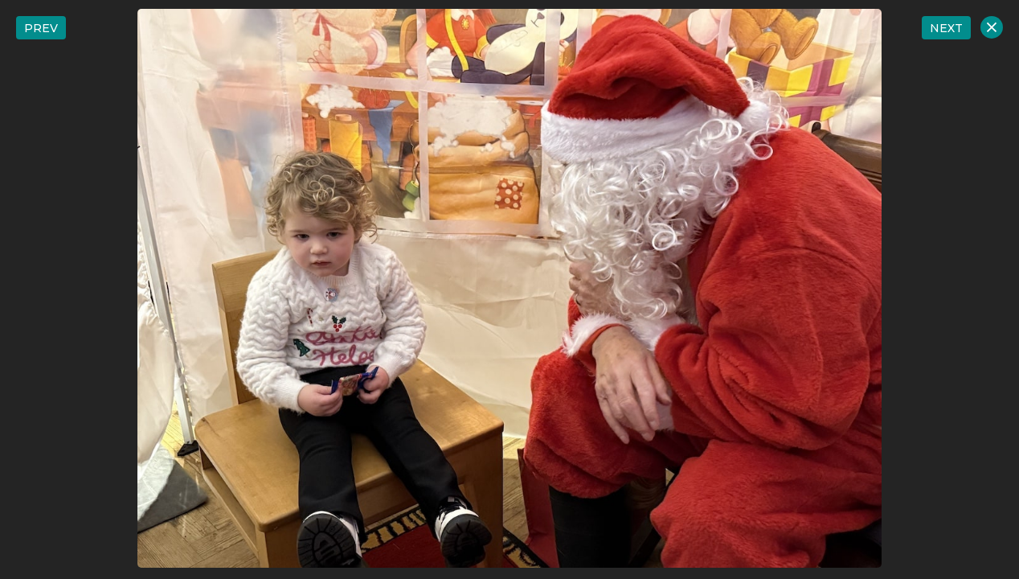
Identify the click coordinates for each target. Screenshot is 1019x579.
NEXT (946, 28)
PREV (41, 28)
